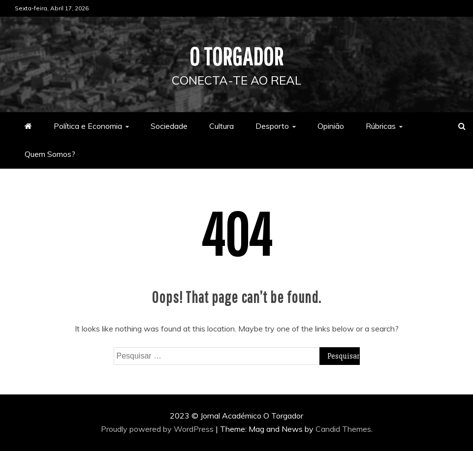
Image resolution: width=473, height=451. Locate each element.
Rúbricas (381, 126)
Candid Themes (343, 429)
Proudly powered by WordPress (158, 429)
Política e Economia (88, 126)
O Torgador (236, 56)
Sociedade (169, 126)
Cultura (221, 126)
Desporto (272, 126)
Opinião (330, 126)
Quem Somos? (50, 154)
